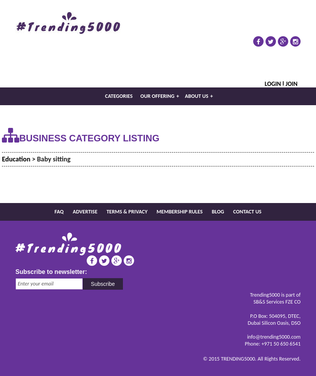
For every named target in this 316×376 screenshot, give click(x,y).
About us (199, 96)
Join (292, 83)
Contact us (247, 211)
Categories (119, 96)
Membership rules (179, 211)
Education (16, 159)
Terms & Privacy (126, 211)
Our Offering (159, 96)
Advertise (85, 211)
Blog (218, 211)
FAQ (59, 211)
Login (273, 83)
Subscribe (103, 284)
